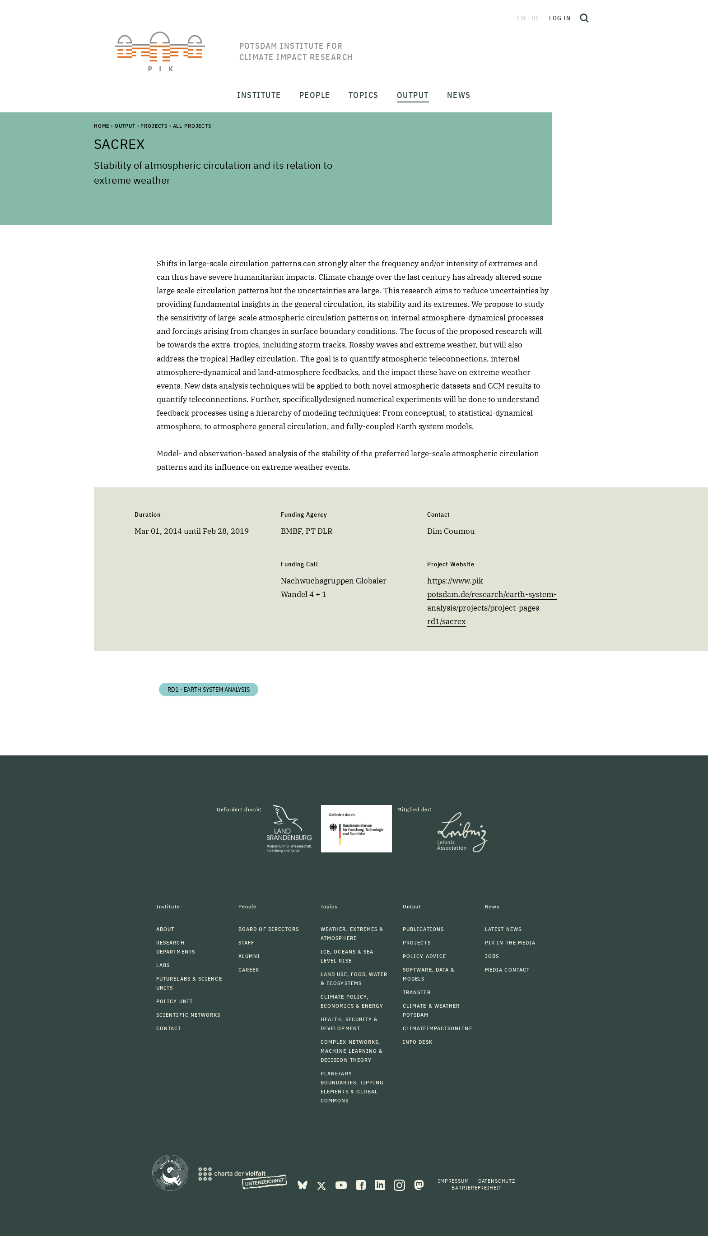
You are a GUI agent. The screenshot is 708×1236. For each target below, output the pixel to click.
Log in (560, 18)
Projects (154, 125)
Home (101, 125)
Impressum (453, 1180)
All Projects (192, 125)
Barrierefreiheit (477, 1187)
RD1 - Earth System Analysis (209, 689)
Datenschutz (496, 1180)
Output (125, 125)
